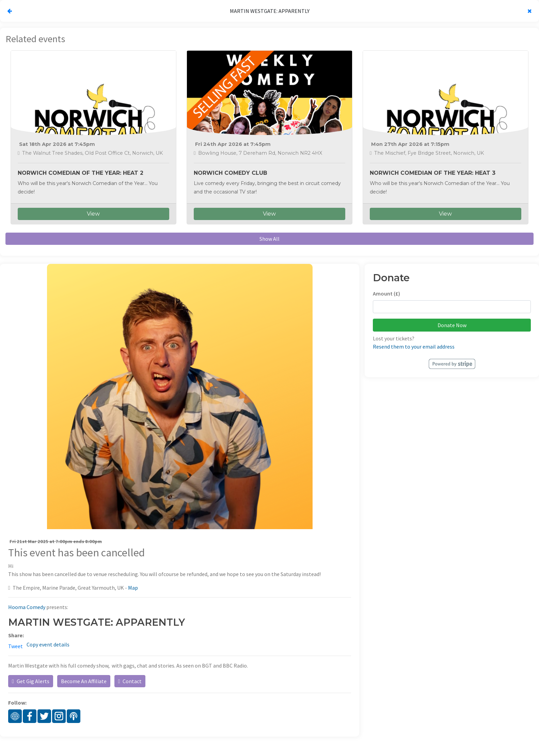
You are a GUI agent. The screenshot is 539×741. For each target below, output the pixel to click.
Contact (130, 681)
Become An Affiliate (84, 681)
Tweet (15, 646)
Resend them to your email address (414, 346)
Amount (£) (386, 293)
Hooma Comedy (26, 607)
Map (133, 587)
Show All (269, 238)
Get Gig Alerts (30, 681)
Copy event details (48, 644)
